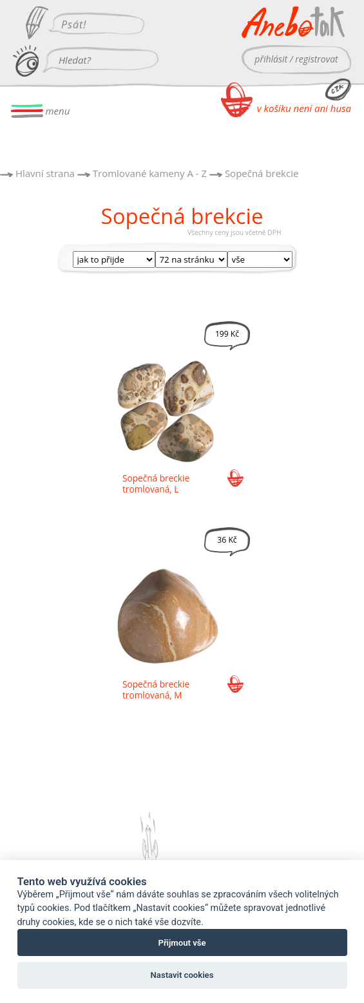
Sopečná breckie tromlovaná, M (155, 689)
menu (40, 111)
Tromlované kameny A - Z (150, 173)
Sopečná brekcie (261, 173)
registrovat (316, 59)
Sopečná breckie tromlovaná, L (155, 483)
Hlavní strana (45, 173)
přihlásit (270, 59)
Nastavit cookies (182, 975)
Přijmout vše (182, 943)
